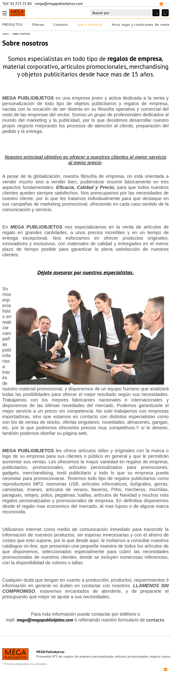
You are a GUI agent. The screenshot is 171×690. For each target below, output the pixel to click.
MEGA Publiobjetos (50, 652)
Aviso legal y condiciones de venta (140, 24)
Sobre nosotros (90, 24)
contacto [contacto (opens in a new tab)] (155, 620)
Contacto (60, 24)
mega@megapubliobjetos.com (59, 3)
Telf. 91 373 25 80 (17, 3)
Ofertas (38, 24)
